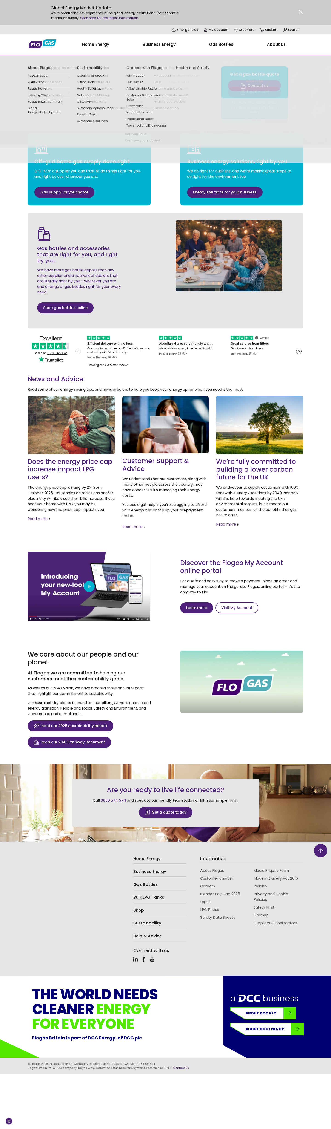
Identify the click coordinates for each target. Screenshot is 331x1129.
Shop (138, 910)
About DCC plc (271, 1013)
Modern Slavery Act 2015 (276, 878)
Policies (260, 886)
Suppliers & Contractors (275, 923)
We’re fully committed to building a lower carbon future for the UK (256, 469)
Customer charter (216, 878)
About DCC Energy (274, 1029)
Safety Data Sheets (217, 917)
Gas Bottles (145, 884)
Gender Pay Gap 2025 (220, 894)
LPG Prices (209, 909)
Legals (205, 901)
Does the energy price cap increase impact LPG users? (70, 469)
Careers (207, 886)
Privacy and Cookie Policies (271, 896)
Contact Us (181, 1068)
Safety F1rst (264, 907)
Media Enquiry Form (271, 870)
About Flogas (212, 870)
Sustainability (147, 923)
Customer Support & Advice (155, 464)
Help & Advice (147, 936)
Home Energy (146, 858)
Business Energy (149, 871)
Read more (38, 518)
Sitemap (261, 915)
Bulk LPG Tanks (148, 897)
